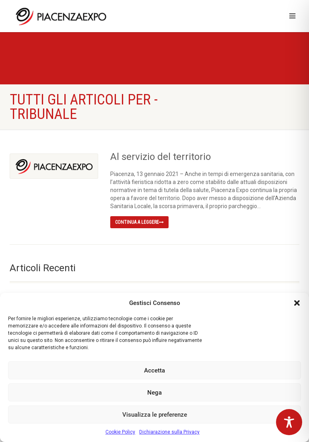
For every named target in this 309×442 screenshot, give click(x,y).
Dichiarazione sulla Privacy (169, 432)
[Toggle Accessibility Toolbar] (289, 422)
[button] (297, 303)
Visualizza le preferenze (154, 414)
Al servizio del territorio (160, 156)
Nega (154, 392)
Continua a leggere (139, 222)
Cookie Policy (120, 432)
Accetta (154, 370)
